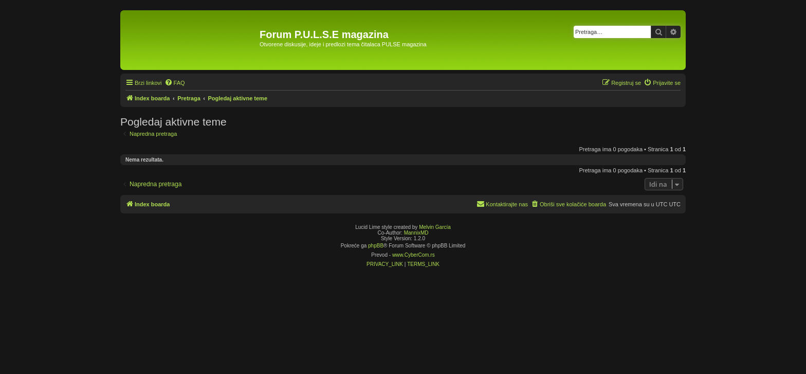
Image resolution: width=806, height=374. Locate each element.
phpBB (375, 245)
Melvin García (435, 227)
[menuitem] (174, 83)
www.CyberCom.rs (413, 255)
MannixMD (416, 233)
